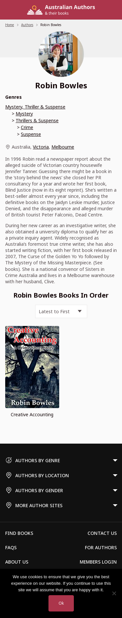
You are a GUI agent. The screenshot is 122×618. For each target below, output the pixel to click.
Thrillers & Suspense (37, 120)
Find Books (19, 533)
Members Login (98, 562)
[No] (114, 593)
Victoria (41, 147)
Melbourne (62, 147)
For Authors (101, 547)
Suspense (31, 134)
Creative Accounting (32, 414)
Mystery (24, 113)
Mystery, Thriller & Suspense (35, 107)
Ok (61, 603)
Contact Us (102, 533)
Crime (27, 127)
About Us (16, 562)
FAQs (11, 547)
